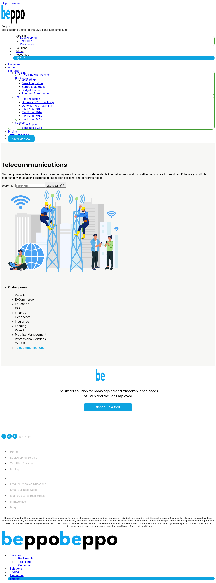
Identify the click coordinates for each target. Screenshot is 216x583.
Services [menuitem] (15, 555)
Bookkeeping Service (23, 457)
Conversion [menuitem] (25, 565)
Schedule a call (108, 407)
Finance (20, 312)
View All (20, 295)
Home (14, 451)
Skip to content (11, 3)
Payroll (19, 330)
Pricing (14, 469)
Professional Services (30, 339)
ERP (18, 308)
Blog (13, 507)
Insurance (22, 321)
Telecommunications (30, 347)
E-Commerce (24, 299)
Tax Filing (22, 343)
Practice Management (30, 334)
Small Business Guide (23, 489)
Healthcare (23, 317)
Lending (20, 326)
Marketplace (18, 501)
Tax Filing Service (21, 463)
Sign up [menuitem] (15, 578)
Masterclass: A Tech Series (27, 495)
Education (22, 304)
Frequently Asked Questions (28, 484)
